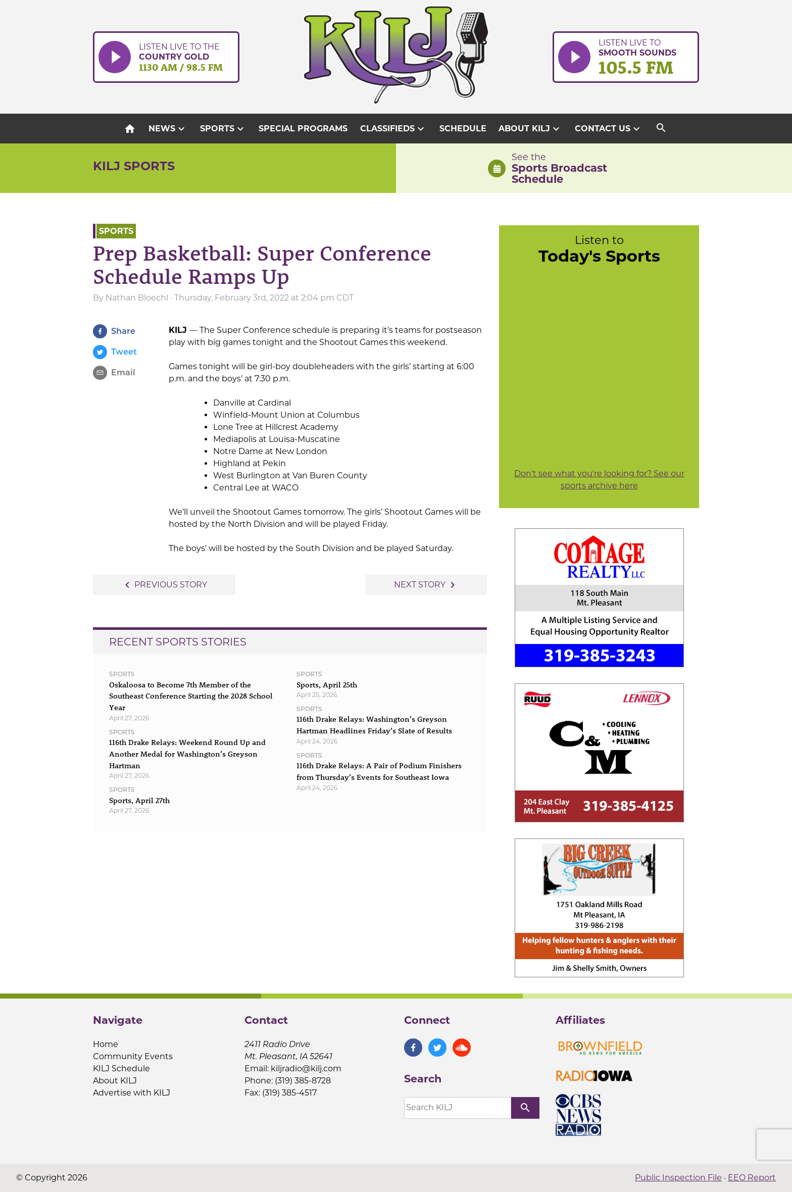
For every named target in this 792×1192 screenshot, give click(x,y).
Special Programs (303, 128)
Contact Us (608, 129)
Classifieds (393, 129)
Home (105, 1044)
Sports (223, 129)
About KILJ (530, 129)
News (167, 129)
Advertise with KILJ (131, 1093)
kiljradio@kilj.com (306, 1068)
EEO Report (752, 1177)
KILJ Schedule (121, 1068)
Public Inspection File (678, 1177)
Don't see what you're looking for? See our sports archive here (599, 479)
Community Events (133, 1056)
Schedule (462, 128)
